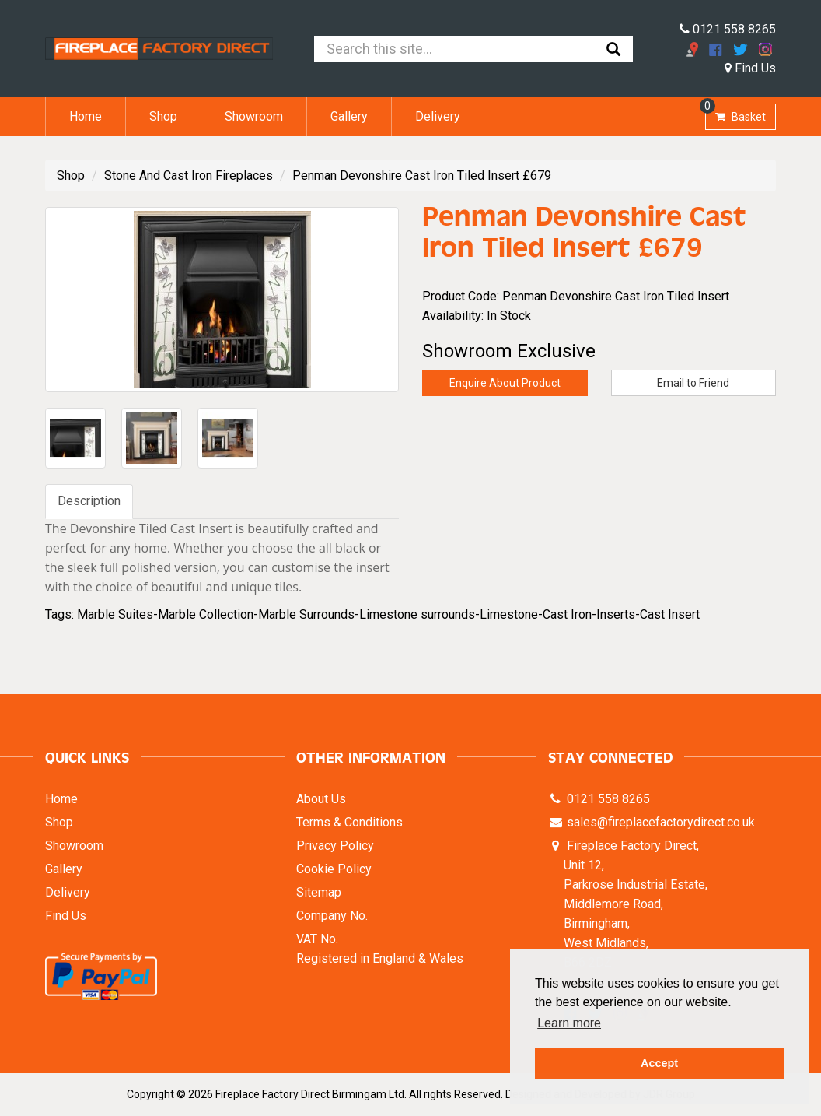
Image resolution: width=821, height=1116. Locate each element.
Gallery (349, 116)
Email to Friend (693, 383)
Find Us (750, 68)
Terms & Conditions (349, 822)
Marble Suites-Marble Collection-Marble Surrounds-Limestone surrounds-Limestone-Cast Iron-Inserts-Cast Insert (388, 614)
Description (89, 500)
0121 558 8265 (728, 29)
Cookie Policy (334, 869)
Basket (735, 113)
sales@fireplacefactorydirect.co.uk (659, 822)
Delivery (437, 116)
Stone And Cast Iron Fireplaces (188, 175)
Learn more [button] (569, 1023)
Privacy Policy (335, 845)
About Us (321, 798)
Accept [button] (659, 1063)
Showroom (254, 116)
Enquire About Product (505, 383)
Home (85, 116)
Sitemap (318, 892)
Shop (163, 116)
